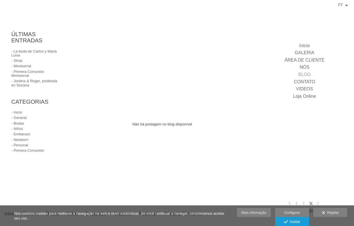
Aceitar (292, 222)
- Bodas (17, 123)
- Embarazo (20, 134)
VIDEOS (304, 88)
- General (19, 118)
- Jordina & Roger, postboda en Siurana (34, 83)
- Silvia (16, 60)
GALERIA (304, 52)
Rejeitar (330, 213)
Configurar (292, 213)
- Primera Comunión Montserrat (27, 73)
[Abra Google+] (290, 204)
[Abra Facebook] (304, 204)
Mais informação (253, 213)
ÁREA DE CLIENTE (304, 60)
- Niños (17, 129)
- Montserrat (21, 66)
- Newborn (19, 140)
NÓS (305, 67)
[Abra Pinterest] (297, 204)
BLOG (304, 74)
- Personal (19, 145)
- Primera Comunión (27, 150)
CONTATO (304, 81)
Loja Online (304, 96)
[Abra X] (311, 204)
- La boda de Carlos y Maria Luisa (34, 53)
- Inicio (16, 112)
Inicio (304, 45)
